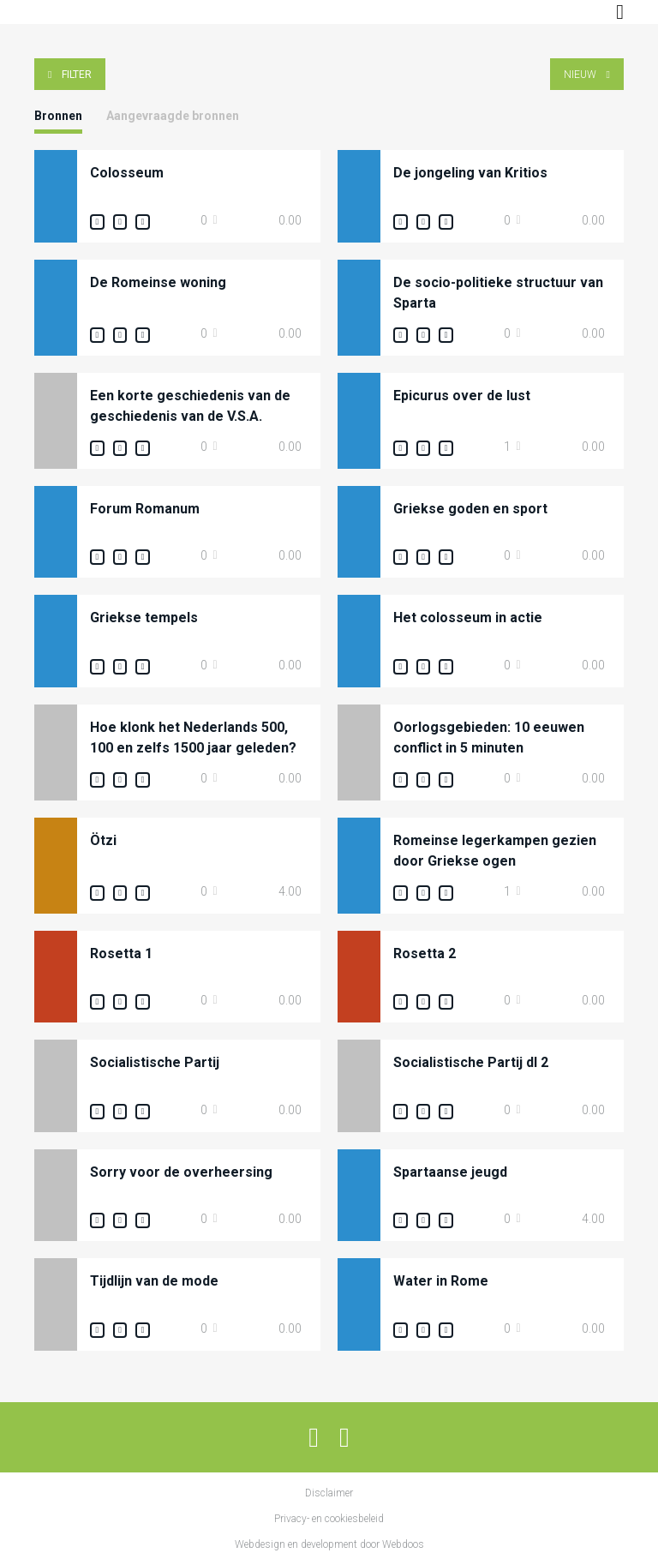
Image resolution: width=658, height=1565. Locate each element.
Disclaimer (329, 1493)
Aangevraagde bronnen (172, 116)
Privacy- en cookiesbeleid (329, 1519)
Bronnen (58, 116)
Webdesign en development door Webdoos (329, 1544)
